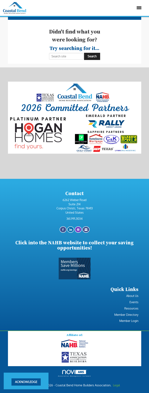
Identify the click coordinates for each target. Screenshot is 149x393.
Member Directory (126, 315)
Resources (131, 308)
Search (92, 56)
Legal (116, 385)
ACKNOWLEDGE (26, 382)
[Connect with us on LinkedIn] (70, 229)
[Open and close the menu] (86, 8)
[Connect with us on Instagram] (78, 229)
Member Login (128, 321)
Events (133, 302)
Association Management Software (74, 373)
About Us (132, 296)
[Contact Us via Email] (86, 229)
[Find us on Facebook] (63, 229)
